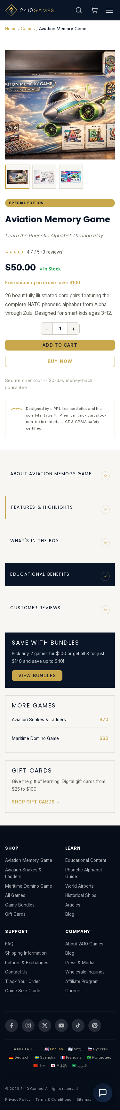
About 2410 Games (84, 943)
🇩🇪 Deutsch (19, 1057)
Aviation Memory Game (28, 860)
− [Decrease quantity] (47, 328)
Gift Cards (15, 914)
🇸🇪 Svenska (45, 1057)
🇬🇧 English (53, 1049)
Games (28, 28)
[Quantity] (60, 328)
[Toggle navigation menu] (109, 10)
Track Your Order (22, 981)
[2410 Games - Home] (38, 10)
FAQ (9, 943)
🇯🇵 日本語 (59, 1065)
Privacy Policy (17, 1099)
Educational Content (85, 860)
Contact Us (16, 971)
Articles (72, 904)
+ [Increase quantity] (74, 328)
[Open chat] (102, 1092)
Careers (73, 990)
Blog (69, 914)
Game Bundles (20, 904)
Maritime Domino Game (60, 738)
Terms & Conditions (53, 1099)
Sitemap (84, 1099)
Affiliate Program (82, 981)
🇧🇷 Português (99, 1057)
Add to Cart (60, 345)
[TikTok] (78, 1025)
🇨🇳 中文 (39, 1065)
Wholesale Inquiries (85, 971)
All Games (15, 895)
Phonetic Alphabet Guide (83, 873)
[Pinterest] (94, 1025)
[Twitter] (44, 1025)
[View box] (17, 177)
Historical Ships (80, 895)
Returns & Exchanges (26, 962)
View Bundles (37, 675)
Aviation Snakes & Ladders (60, 719)
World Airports (79, 886)
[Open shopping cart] (94, 10)
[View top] (71, 177)
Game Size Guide (22, 990)
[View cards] (44, 177)
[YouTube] (61, 1025)
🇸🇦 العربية (79, 1065)
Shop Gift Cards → (36, 801)
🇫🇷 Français (71, 1057)
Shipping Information (26, 953)
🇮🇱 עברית (75, 1049)
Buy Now (60, 361)
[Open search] (78, 10)
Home (11, 28)
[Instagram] (28, 1025)
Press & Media (79, 962)
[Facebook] (11, 1025)
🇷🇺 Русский (98, 1049)
